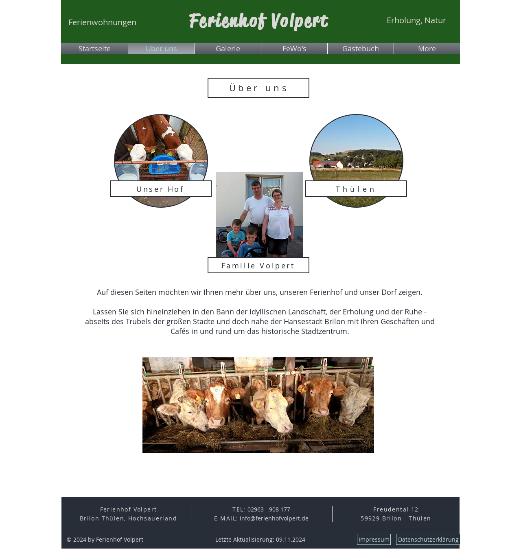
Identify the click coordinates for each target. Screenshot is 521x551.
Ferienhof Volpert (258, 20)
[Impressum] (374, 539)
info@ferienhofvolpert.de (274, 518)
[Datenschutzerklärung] (428, 539)
